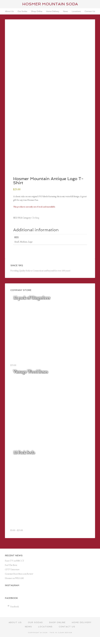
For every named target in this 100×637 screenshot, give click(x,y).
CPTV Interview (12, 569)
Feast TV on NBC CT (14, 560)
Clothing (35, 217)
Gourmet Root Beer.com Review (19, 573)
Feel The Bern (11, 565)
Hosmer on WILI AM (14, 578)
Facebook (14, 606)
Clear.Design (65, 632)
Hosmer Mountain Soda (50, 4)
